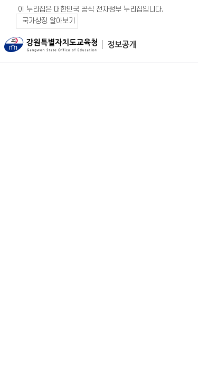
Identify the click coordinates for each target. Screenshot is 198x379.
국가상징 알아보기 (48, 21)
